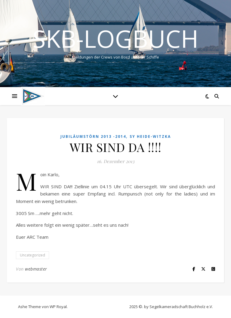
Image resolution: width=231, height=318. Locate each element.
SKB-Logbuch (115, 38)
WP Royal (58, 306)
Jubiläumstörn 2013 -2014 (93, 136)
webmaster (36, 269)
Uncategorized (32, 255)
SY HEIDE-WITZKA (150, 136)
